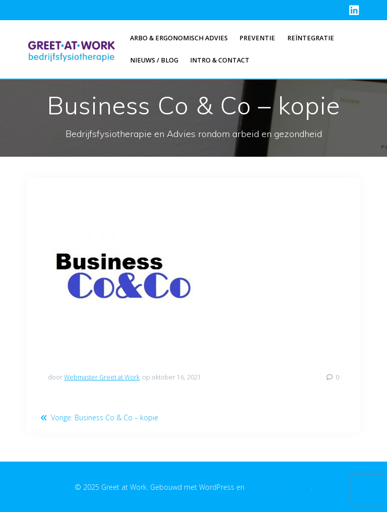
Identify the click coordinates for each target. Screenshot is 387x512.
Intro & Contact (219, 60)
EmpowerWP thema (278, 487)
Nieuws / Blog (154, 60)
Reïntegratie (310, 38)
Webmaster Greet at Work (102, 377)
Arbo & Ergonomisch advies (179, 38)
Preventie (257, 38)
